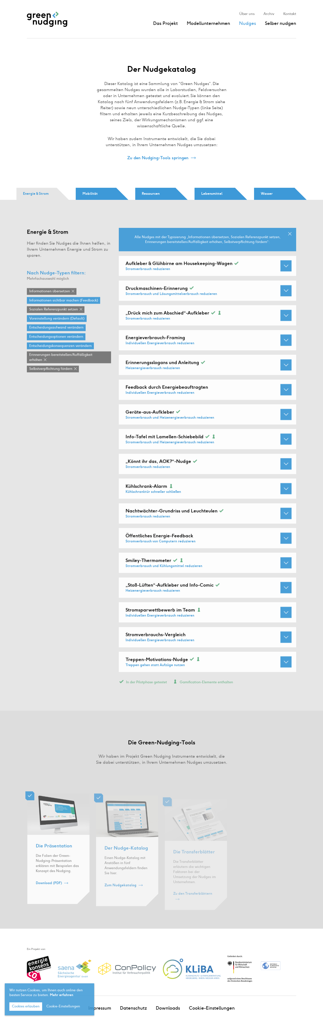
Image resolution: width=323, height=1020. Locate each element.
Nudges (247, 23)
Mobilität (90, 194)
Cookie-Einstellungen (212, 1008)
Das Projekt (165, 23)
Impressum (99, 1008)
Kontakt (289, 14)
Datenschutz (133, 1008)
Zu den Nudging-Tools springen (157, 158)
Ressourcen (151, 194)
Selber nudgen (280, 23)
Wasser (267, 194)
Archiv (268, 14)
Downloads (168, 1008)
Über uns (247, 14)
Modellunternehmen (208, 23)
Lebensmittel (211, 194)
